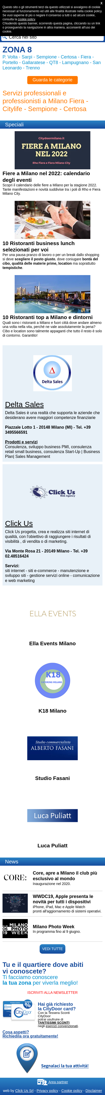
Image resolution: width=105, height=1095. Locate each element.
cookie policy (26, 19)
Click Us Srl (24, 1091)
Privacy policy (47, 1091)
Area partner (52, 1082)
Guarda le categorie (52, 79)
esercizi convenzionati (62, 1026)
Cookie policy (71, 1091)
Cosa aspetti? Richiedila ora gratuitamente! (30, 1034)
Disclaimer (94, 1091)
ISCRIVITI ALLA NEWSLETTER (52, 992)
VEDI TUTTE (52, 949)
